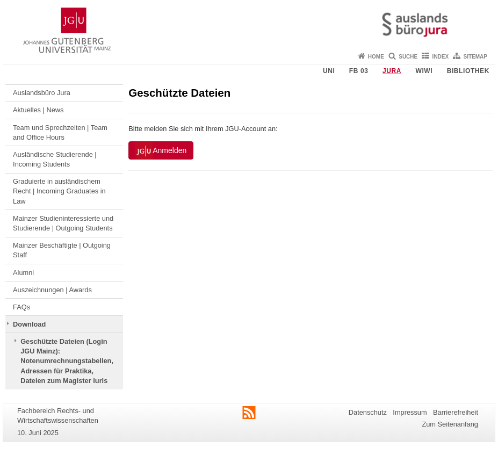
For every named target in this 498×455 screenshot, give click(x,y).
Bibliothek (468, 71)
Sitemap (475, 57)
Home (376, 57)
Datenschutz (368, 412)
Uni (329, 71)
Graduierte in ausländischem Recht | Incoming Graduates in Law (59, 191)
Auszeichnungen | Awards (52, 290)
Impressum (410, 412)
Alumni (23, 273)
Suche (408, 57)
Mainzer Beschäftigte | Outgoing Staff (62, 250)
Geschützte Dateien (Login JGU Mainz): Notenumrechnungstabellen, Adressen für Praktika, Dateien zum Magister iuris (66, 361)
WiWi (423, 71)
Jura (391, 71)
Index (440, 57)
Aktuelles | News (38, 110)
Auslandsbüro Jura (41, 93)
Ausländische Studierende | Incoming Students (55, 159)
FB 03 (359, 71)
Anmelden (160, 151)
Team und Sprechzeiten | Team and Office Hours (60, 132)
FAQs (21, 307)
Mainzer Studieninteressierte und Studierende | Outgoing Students (63, 223)
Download (29, 324)
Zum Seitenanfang (450, 424)
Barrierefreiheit (455, 412)
